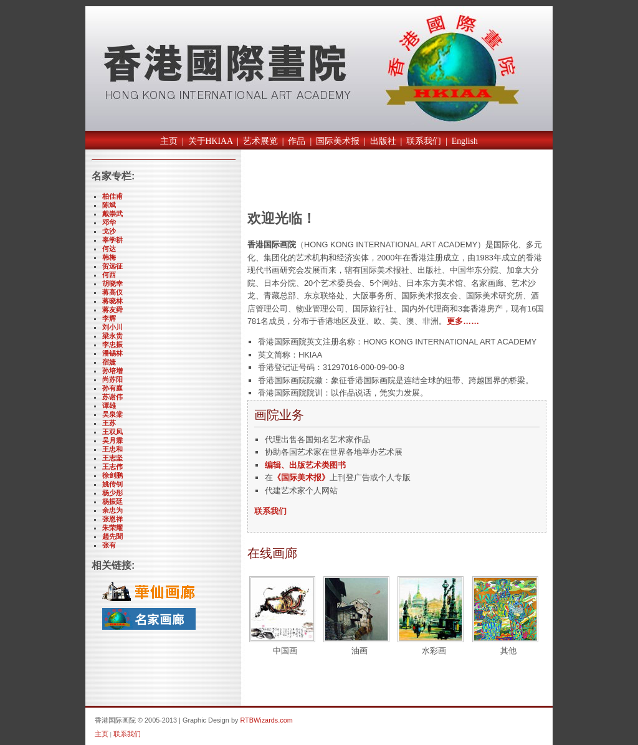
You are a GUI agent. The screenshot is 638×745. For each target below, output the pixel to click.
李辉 (109, 318)
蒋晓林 (112, 301)
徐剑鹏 (112, 475)
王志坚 (112, 458)
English (465, 141)
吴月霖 (112, 440)
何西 (109, 274)
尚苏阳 (112, 379)
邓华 (109, 222)
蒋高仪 (112, 292)
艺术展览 (260, 141)
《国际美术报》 (301, 477)
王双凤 (112, 431)
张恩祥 (112, 519)
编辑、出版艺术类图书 (305, 465)
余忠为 (112, 510)
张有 (109, 545)
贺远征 (112, 266)
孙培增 (112, 370)
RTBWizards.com (266, 720)
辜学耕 (112, 240)
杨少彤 (112, 492)
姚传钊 (112, 484)
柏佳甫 (112, 196)
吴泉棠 (112, 414)
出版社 (383, 141)
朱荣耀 (112, 527)
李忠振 (112, 344)
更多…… (463, 321)
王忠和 (112, 449)
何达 (109, 248)
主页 (169, 141)
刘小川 (112, 327)
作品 (296, 141)
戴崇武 (112, 213)
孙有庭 (112, 388)
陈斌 (109, 205)
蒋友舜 (112, 309)
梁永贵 (112, 335)
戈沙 (109, 231)
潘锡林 (112, 353)
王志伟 (112, 466)
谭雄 (109, 405)
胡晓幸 (112, 283)
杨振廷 (112, 501)
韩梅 (109, 257)
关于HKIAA (210, 141)
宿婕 (109, 362)
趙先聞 (112, 536)
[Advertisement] (393, 182)
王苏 (109, 423)
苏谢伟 (112, 397)
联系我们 (423, 141)
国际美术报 (337, 141)
